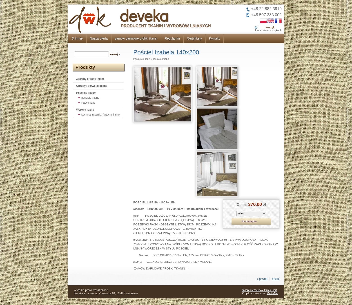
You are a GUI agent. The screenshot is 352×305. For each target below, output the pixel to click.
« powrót (262, 279)
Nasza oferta (99, 38)
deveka (144, 15)
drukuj (275, 279)
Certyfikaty (194, 38)
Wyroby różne (85, 109)
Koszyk (270, 27)
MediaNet (272, 293)
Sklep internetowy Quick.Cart (259, 290)
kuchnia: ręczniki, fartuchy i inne (100, 114)
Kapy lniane (88, 102)
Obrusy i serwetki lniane (91, 85)
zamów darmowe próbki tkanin (136, 38)
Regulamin (172, 38)
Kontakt (214, 38)
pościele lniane (90, 97)
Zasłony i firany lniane (90, 78)
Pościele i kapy (86, 92)
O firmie (77, 38)
